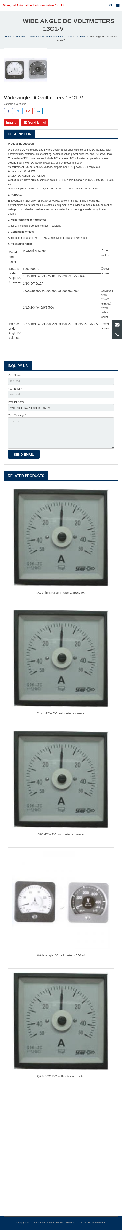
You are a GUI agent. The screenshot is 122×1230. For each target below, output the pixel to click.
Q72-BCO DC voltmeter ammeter (61, 1076)
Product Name (16, 402)
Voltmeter (81, 36)
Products (21, 36)
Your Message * (17, 415)
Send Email (35, 122)
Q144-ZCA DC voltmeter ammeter (61, 713)
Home (8, 36)
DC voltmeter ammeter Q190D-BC (61, 592)
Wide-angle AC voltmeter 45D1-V (61, 955)
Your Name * (15, 375)
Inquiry (11, 122)
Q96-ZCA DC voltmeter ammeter (61, 834)
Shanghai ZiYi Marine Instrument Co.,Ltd (50, 36)
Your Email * (15, 388)
